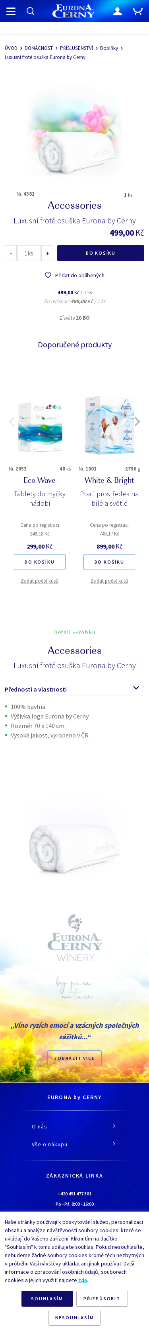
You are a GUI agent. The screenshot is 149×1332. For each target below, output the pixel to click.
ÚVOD (11, 48)
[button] (11, 421)
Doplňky (109, 48)
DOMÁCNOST (39, 48)
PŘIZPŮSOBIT (101, 1299)
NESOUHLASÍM (74, 1318)
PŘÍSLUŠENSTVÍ (76, 48)
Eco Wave (39, 481)
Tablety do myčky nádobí (40, 498)
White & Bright (109, 481)
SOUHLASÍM (47, 1299)
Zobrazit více (74, 1058)
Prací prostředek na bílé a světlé (109, 498)
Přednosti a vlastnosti (36, 689)
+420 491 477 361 (74, 1194)
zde (82, 1280)
